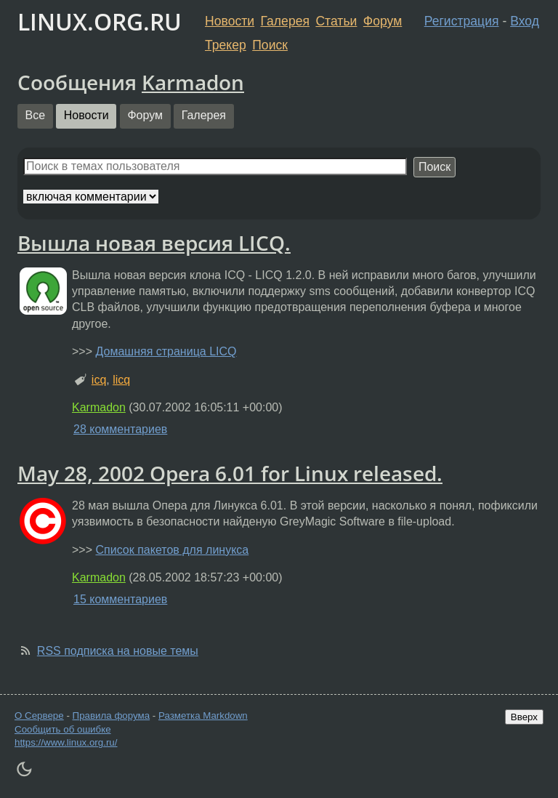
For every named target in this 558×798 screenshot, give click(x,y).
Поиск (270, 45)
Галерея (285, 21)
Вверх (524, 717)
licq (121, 380)
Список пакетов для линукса (171, 550)
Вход (524, 21)
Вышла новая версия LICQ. (154, 243)
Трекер (225, 45)
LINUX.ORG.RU (99, 21)
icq (99, 380)
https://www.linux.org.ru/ (66, 742)
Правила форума (111, 715)
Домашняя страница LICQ (165, 351)
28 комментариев (120, 429)
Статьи (336, 21)
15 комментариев (120, 599)
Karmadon (193, 82)
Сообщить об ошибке (63, 729)
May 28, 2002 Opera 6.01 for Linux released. (229, 473)
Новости (229, 21)
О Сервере (39, 715)
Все (35, 115)
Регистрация (461, 21)
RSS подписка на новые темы (117, 651)
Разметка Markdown (203, 715)
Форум (382, 21)
